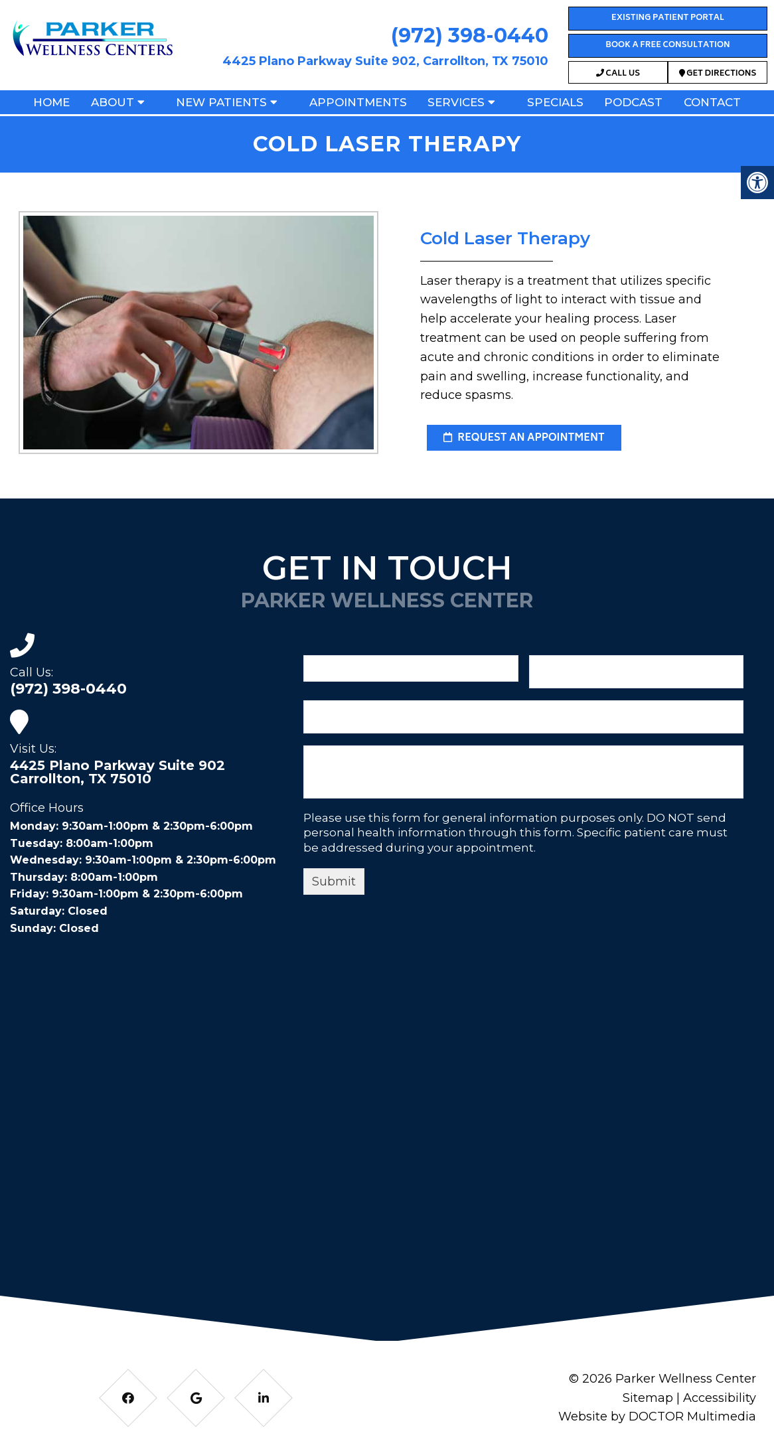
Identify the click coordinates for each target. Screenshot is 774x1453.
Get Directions (718, 74)
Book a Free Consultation (667, 45)
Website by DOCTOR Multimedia (657, 1416)
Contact (712, 102)
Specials (555, 102)
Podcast (633, 102)
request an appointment (524, 438)
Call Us (618, 74)
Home (51, 102)
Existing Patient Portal (667, 18)
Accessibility (719, 1398)
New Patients (221, 102)
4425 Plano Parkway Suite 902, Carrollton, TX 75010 (385, 61)
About (112, 102)
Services (456, 102)
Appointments (358, 102)
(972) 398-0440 (469, 35)
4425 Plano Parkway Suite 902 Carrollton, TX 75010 (117, 772)
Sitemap (648, 1398)
